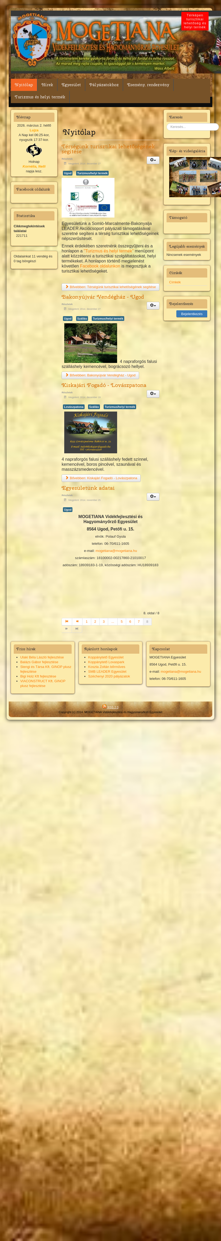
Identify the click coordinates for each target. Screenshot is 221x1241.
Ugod (67, 173)
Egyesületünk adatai (88, 487)
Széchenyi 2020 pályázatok (109, 676)
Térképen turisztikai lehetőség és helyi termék (178, 21)
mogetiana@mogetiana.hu (116, 551)
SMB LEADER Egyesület (107, 671)
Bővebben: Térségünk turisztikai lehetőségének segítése (110, 287)
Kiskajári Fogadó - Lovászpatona (104, 385)
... (112, 622)
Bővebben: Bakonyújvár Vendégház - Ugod (100, 375)
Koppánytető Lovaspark (106, 662)
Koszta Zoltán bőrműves (106, 667)
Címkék (175, 282)
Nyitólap (24, 84)
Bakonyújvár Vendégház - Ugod (103, 296)
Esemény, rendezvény (148, 84)
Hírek (47, 84)
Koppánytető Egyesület (106, 657)
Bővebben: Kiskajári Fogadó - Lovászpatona (101, 478)
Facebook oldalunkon (100, 266)
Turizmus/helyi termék (92, 173)
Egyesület (71, 84)
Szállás (82, 318)
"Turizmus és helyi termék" (109, 251)
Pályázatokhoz (104, 84)
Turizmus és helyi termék (40, 97)
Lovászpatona (73, 406)
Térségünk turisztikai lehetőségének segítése (108, 149)
